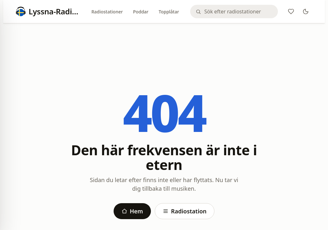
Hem (132, 211)
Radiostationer (107, 12)
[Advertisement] (164, 45)
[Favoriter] (291, 11)
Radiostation (184, 211)
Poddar (140, 12)
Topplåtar (169, 12)
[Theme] (305, 11)
